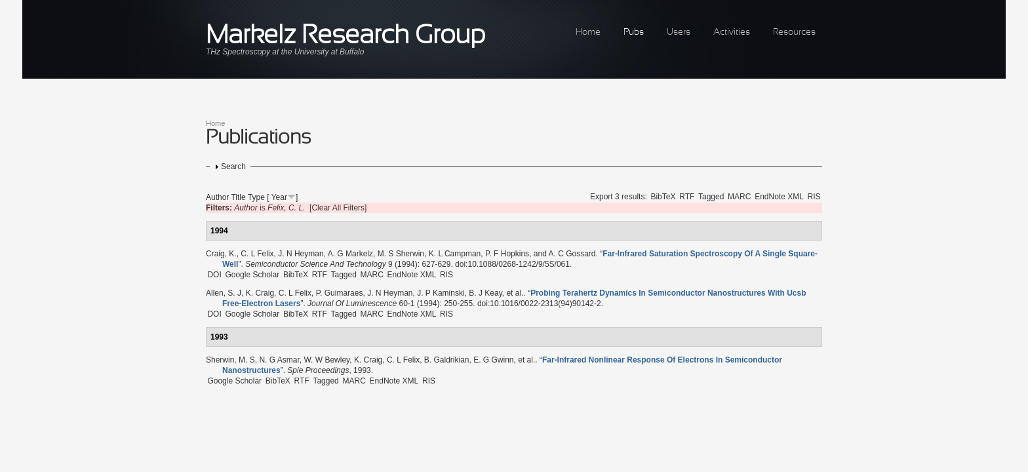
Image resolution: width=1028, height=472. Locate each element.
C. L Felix (257, 253)
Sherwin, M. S (230, 359)
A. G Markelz (350, 253)
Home (588, 32)
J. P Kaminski (440, 293)
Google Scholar (252, 274)
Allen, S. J (223, 293)
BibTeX (662, 196)
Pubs (633, 32)
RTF (686, 196)
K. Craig (260, 293)
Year (279, 197)
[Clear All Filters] (337, 207)
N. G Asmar (279, 359)
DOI (214, 274)
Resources (794, 32)
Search (233, 166)
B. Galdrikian (446, 359)
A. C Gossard (572, 253)
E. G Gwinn (493, 359)
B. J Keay (485, 293)
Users (678, 32)
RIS (814, 196)
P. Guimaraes (339, 293)
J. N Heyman (300, 253)
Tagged (711, 196)
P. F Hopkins (507, 253)
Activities (731, 32)
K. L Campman (455, 253)
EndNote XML (779, 196)
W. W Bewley (326, 359)
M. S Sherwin (401, 253)
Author (217, 197)
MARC (739, 196)
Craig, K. (221, 253)
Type (256, 197)
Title (238, 197)
